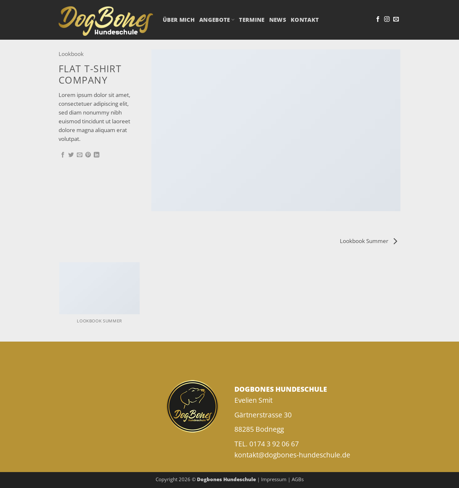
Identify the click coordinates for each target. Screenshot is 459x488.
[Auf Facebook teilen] (62, 155)
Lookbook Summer (368, 241)
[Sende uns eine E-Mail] (396, 19)
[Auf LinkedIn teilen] (96, 155)
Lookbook (71, 54)
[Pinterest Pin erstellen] (88, 155)
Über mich (179, 19)
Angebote (216, 19)
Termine (251, 19)
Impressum (273, 479)
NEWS (277, 19)
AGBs (298, 479)
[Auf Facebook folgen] (378, 19)
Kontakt (305, 19)
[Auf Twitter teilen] (71, 155)
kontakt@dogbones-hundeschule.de (292, 454)
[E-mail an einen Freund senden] (79, 155)
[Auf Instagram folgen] (387, 19)
